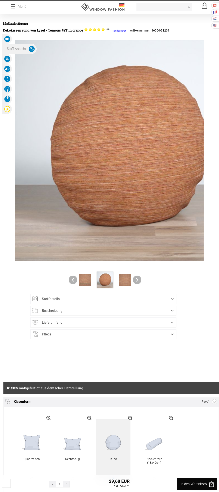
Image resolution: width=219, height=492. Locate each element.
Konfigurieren (119, 30)
